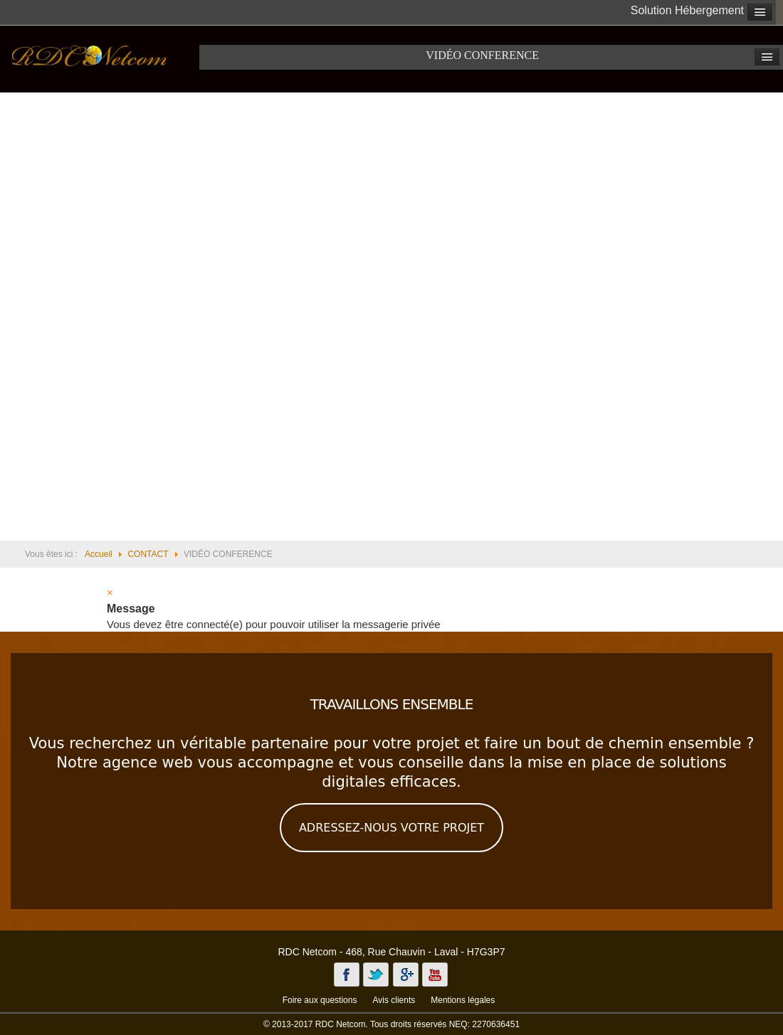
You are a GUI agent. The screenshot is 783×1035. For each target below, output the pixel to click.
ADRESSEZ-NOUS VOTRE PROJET (391, 827)
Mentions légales (463, 1000)
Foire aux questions (320, 1000)
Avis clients (393, 1000)
